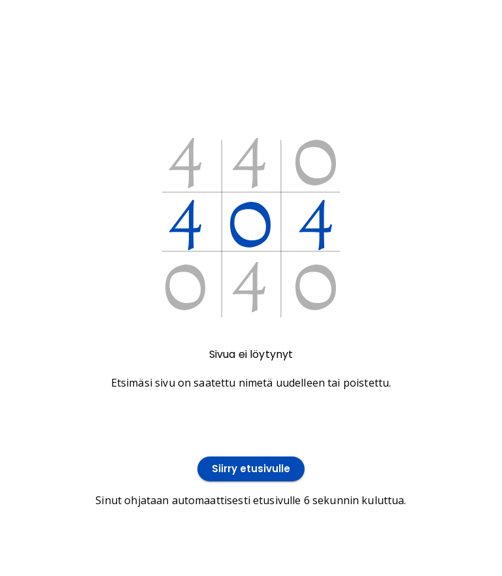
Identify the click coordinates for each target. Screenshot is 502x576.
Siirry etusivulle (251, 469)
